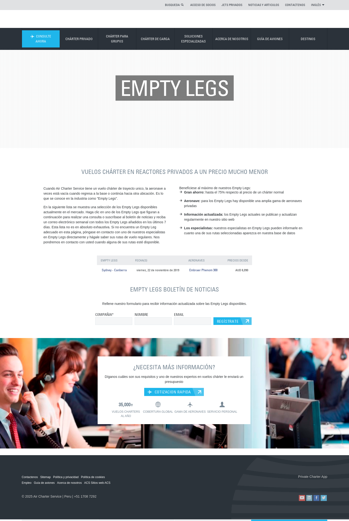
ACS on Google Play (317, 485)
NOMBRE (141, 315)
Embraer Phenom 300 (202, 270)
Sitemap (45, 477)
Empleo (27, 483)
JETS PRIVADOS (232, 5)
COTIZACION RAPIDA (169, 392)
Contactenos (30, 477)
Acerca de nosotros (69, 483)
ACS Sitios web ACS (97, 483)
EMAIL (179, 315)
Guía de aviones (44, 483)
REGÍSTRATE (228, 321)
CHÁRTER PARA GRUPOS (117, 38)
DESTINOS (308, 39)
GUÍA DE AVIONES (270, 39)
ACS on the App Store (296, 485)
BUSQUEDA (172, 5)
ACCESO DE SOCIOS (203, 5)
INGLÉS (317, 5)
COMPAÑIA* (104, 315)
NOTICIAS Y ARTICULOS (263, 5)
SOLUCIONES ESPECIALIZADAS (193, 38)
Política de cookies (93, 477)
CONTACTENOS (295, 5)
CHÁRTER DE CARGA (155, 39)
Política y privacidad (66, 477)
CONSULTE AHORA (41, 38)
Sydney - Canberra (113, 270)
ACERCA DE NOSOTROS (231, 39)
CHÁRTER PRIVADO (79, 39)
